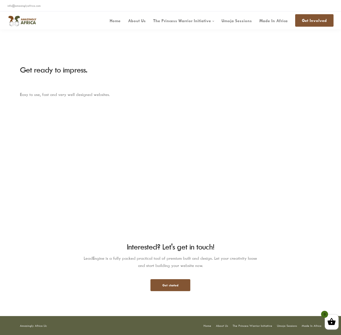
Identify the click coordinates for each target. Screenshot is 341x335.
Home (115, 20)
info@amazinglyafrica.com (24, 5)
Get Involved (314, 20)
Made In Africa (273, 20)
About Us (137, 20)
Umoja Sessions (236, 20)
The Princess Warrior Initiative (182, 20)
